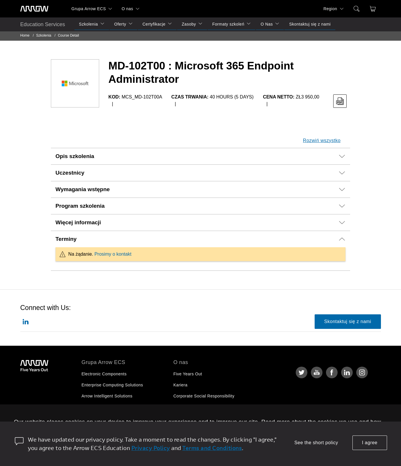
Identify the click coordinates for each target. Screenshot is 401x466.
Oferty (120, 24)
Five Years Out (187, 374)
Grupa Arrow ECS (89, 8)
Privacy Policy (150, 447)
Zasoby (189, 24)
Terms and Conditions (212, 447)
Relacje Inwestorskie (193, 407)
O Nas (267, 24)
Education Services (42, 24)
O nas (127, 8)
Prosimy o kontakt (113, 254)
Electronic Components (103, 374)
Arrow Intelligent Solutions (106, 396)
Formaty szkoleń (228, 24)
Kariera (180, 385)
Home (25, 35)
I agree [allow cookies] (369, 442)
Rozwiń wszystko (322, 140)
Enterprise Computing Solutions (112, 385)
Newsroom (183, 418)
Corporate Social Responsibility (203, 396)
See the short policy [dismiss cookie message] (316, 442)
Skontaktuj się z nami (310, 24)
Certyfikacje (153, 24)
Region (330, 8)
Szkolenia (88, 24)
